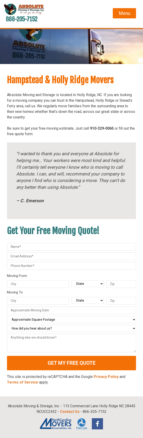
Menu (124, 13)
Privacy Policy (106, 376)
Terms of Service (22, 382)
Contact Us (70, 411)
